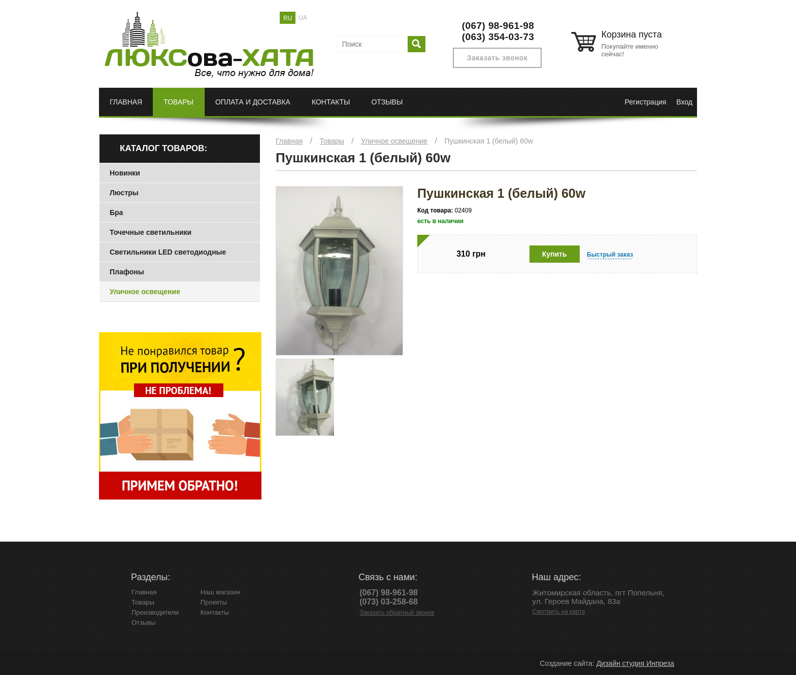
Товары (178, 102)
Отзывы (387, 102)
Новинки (125, 173)
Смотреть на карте (559, 611)
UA (302, 17)
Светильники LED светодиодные (168, 252)
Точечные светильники (150, 232)
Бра (116, 212)
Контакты (331, 102)
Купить (554, 254)
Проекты (214, 602)
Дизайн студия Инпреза (635, 663)
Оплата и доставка (252, 102)
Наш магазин (221, 592)
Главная (126, 102)
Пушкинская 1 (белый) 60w (488, 141)
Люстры (124, 193)
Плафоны (127, 272)
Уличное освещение (394, 141)
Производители (155, 612)
